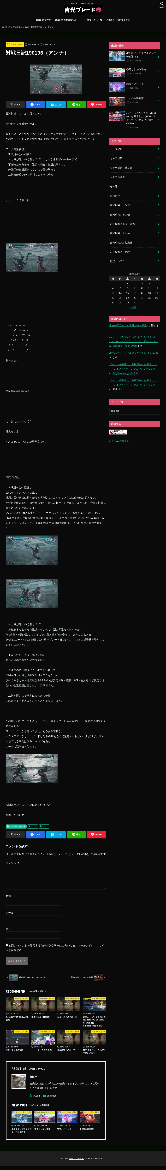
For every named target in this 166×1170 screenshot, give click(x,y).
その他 (114, 186)
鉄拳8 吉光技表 (43, 20)
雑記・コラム (117, 261)
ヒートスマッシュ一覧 (91, 20)
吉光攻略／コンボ (120, 205)
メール (10, 916)
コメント (13, 863)
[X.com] (35, 1099)
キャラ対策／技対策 (121, 167)
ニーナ (45, 826)
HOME (7, 27)
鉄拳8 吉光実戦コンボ (65, 20)
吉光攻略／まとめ (120, 233)
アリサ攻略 (116, 149)
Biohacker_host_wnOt (125, 346)
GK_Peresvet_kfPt (123, 373)
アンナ (34, 826)
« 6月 (133, 307)
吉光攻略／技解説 (120, 252)
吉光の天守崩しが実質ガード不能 (128, 325)
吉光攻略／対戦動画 (121, 242)
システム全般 (117, 177)
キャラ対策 (116, 158)
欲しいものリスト (119, 441)
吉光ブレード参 (76, 1162)
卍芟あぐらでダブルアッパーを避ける (130, 353)
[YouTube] (50, 1099)
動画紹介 (115, 196)
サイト (10, 932)
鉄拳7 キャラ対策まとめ (118, 20)
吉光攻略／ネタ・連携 (122, 224)
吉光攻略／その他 (21, 27)
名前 (8, 899)
